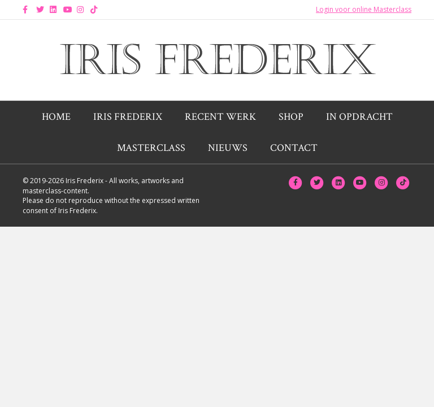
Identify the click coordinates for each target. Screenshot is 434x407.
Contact (294, 147)
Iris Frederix (127, 116)
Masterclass (151, 147)
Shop (291, 116)
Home (56, 116)
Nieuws (228, 147)
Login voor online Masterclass (363, 9)
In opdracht (359, 116)
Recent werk (220, 116)
